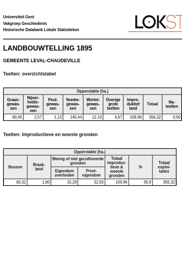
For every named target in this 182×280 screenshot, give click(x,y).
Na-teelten (172, 104)
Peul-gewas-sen (53, 104)
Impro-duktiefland (133, 104)
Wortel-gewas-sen (93, 104)
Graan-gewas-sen (13, 104)
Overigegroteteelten (113, 104)
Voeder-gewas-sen (73, 104)
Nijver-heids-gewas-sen (33, 104)
